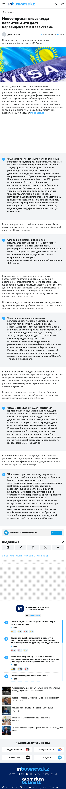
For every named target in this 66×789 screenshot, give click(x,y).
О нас (10, 744)
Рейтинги (40, 748)
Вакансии (26, 748)
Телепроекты (51, 744)
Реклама (35, 744)
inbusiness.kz (37, 112)
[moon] (56, 4)
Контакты (22, 744)
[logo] (30, 4)
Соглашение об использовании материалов (33, 783)
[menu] (4, 4)
